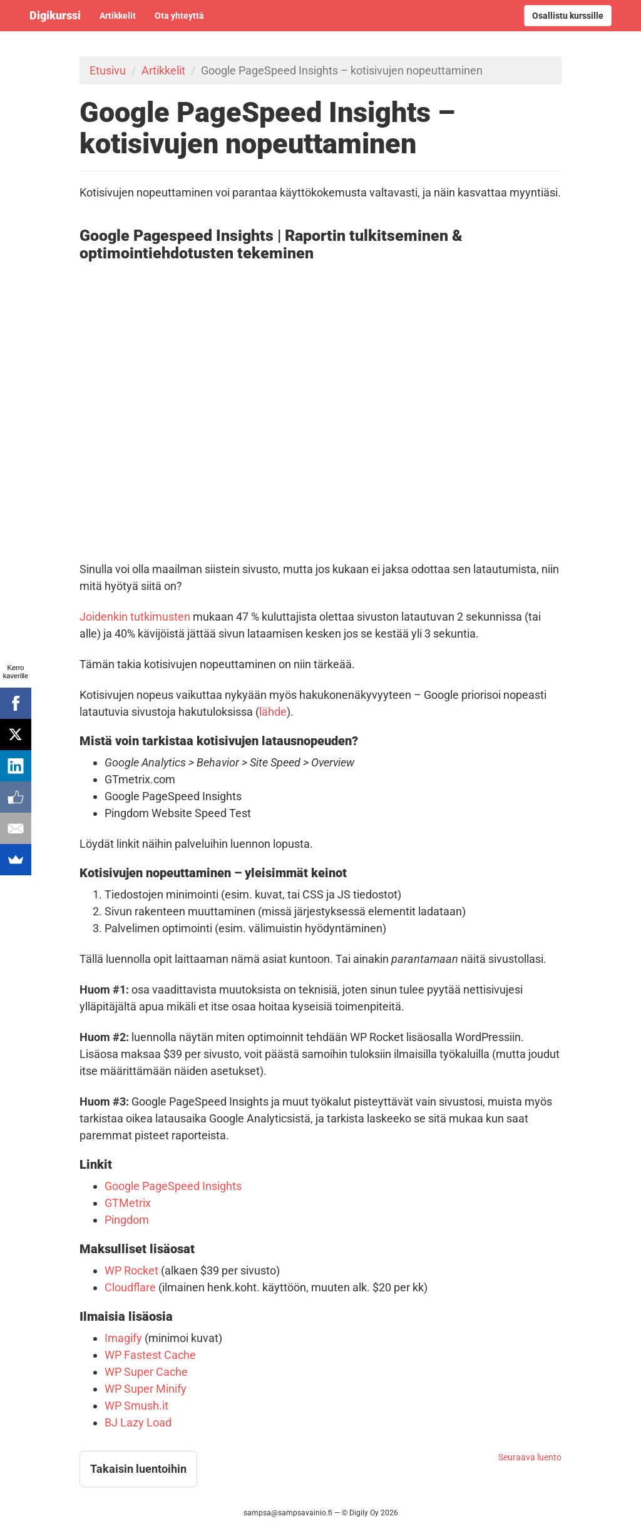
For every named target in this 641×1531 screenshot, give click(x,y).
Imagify (123, 1338)
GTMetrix (128, 1202)
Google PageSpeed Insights (173, 1186)
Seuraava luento (530, 1457)
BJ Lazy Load (138, 1422)
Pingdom (127, 1219)
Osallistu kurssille (567, 16)
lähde (273, 711)
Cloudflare (130, 1287)
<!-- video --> (320, 406)
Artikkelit (118, 16)
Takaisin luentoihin (138, 1468)
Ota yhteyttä (179, 16)
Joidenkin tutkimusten (134, 616)
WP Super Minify (146, 1388)
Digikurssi (55, 15)
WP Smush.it (136, 1405)
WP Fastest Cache (150, 1354)
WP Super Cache (146, 1371)
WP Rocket (131, 1270)
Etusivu (108, 70)
